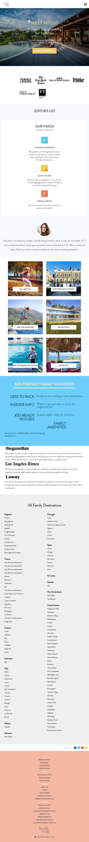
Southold (50, 650)
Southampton (52, 640)
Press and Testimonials (44, 799)
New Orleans (52, 723)
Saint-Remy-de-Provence (13, 593)
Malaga (49, 552)
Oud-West (51, 595)
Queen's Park (9, 549)
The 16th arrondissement (13, 573)
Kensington (51, 688)
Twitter (78, 747)
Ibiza (49, 569)
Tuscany (7, 692)
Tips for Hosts (44, 778)
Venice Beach (52, 654)
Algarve (50, 528)
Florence (7, 710)
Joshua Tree (51, 702)
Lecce (6, 682)
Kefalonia (7, 648)
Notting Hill (8, 524)
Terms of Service (44, 817)
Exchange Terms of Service (44, 823)
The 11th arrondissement (13, 618)
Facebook (75, 747)
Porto (49, 518)
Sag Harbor (51, 647)
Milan (6, 672)
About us (44, 787)
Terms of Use (44, 814)
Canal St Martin (10, 600)
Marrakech (8, 736)
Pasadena (50, 612)
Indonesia (8, 658)
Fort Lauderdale (53, 671)
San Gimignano (10, 689)
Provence (7, 607)
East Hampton (52, 643)
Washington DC (53, 674)
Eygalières (7, 604)
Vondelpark (51, 599)
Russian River (52, 720)
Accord (50, 685)
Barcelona (50, 559)
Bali (5, 662)
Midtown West (52, 615)
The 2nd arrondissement (13, 566)
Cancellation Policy (44, 820)
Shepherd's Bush (10, 545)
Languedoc (8, 621)
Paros (6, 641)
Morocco (8, 733)
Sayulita (7, 727)
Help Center (44, 793)
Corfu (6, 652)
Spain (49, 545)
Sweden (50, 582)
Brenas (6, 576)
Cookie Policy (44, 808)
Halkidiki (7, 645)
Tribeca (49, 626)
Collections (45, 766)
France (7, 559)
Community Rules (44, 796)
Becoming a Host (44, 775)
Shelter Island (52, 636)
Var (5, 586)
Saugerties (51, 709)
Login (44, 790)
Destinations (44, 768)
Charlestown (8, 542)
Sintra (49, 531)
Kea (5, 638)
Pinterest (82, 747)
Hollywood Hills (53, 608)
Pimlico (7, 538)
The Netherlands (54, 592)
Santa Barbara (52, 657)
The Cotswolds (9, 535)
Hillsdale (50, 713)
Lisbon (49, 535)
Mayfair (7, 528)
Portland (50, 664)
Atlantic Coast (52, 521)
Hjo (48, 585)
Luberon (7, 597)
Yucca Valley (51, 667)
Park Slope (51, 727)
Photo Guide (44, 781)
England (7, 514)
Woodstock (51, 681)
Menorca (50, 566)
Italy (6, 668)
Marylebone (8, 521)
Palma (49, 548)
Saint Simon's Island (54, 730)
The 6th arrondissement (13, 590)
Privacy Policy (44, 805)
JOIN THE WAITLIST (45, 51)
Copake (50, 706)
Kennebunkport (53, 678)
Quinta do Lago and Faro (56, 524)
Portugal (50, 514)
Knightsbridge (9, 531)
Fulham (7, 518)
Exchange (44, 763)
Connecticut (51, 629)
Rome (6, 717)
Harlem (50, 622)
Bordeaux (7, 579)
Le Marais (7, 614)
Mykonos (7, 634)
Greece (7, 627)
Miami (49, 661)
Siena (6, 706)
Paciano (7, 696)
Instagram (86, 747)
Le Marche (8, 713)
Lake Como (8, 678)
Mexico (7, 723)
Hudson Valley (52, 692)
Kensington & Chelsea (12, 552)
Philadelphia (51, 619)
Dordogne (8, 611)
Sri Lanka (51, 575)
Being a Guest (44, 760)
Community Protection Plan (44, 811)
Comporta (51, 538)
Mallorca (50, 555)
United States (53, 605)
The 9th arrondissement (13, 562)
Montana (50, 633)
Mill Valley (51, 716)
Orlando (50, 695)
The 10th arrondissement (13, 569)
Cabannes (8, 583)
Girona (49, 562)
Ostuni (6, 685)
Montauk (50, 699)
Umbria (7, 699)
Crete (6, 631)
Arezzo (6, 675)
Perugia (7, 703)
